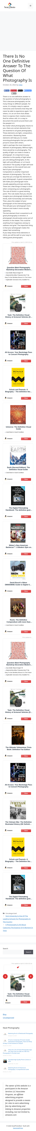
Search (5, 948)
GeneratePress (18, 1128)
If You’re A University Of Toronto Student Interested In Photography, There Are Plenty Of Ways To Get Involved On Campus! (17, 1041)
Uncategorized (8, 1018)
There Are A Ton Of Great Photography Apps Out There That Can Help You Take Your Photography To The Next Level (17, 1051)
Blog (4, 1014)
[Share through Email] (13, 93)
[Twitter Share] (20, 91)
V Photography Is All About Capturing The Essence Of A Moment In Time (18, 928)
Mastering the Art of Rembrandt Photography (20, 1033)
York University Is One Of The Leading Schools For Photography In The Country (17, 919)
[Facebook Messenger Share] (27, 91)
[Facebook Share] (7, 91)
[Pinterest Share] (13, 91)
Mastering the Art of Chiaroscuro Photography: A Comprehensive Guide (18, 1068)
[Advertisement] (18, 30)
